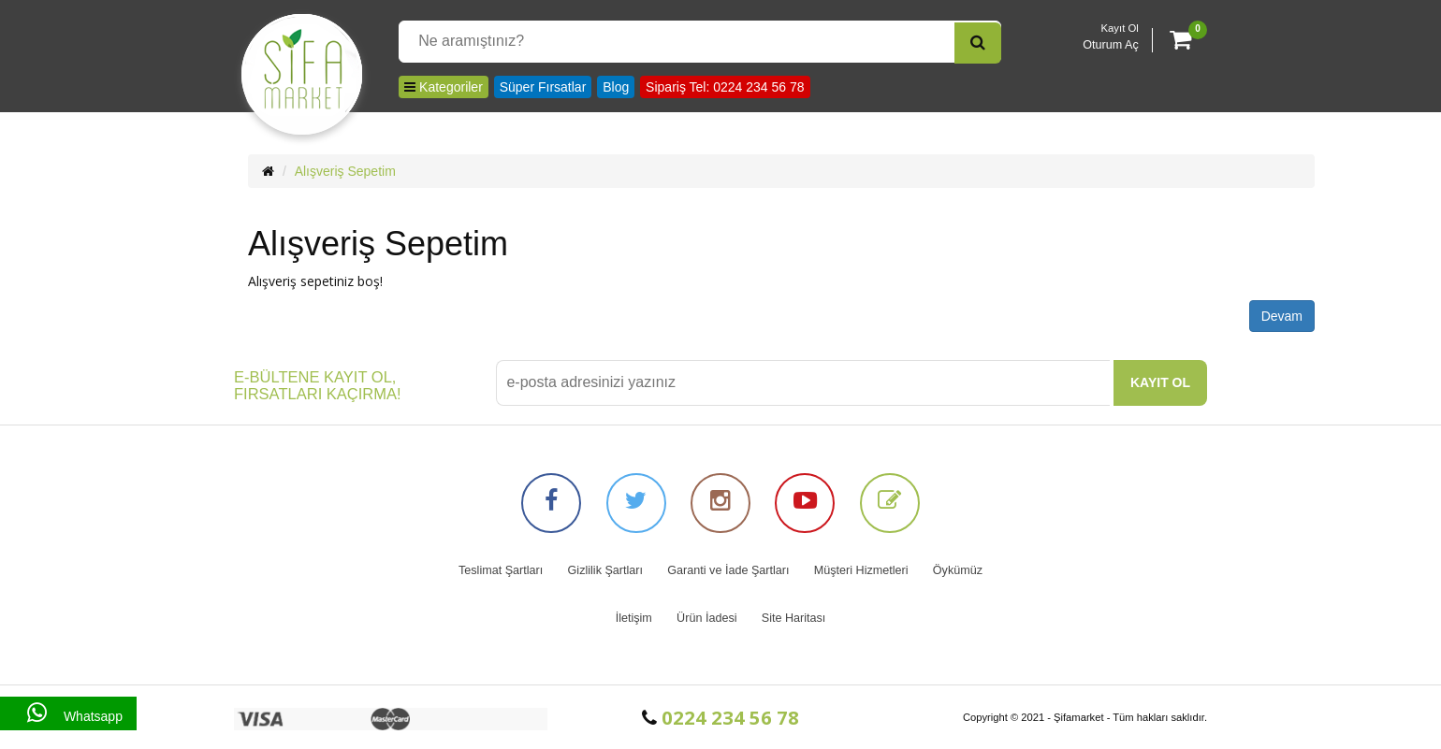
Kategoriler (443, 86)
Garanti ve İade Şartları (728, 570)
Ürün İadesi (706, 618)
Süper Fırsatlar (543, 86)
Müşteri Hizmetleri (861, 570)
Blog (616, 86)
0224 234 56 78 (720, 717)
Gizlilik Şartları (605, 570)
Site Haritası (794, 618)
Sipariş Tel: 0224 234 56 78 (725, 86)
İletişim (634, 618)
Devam (1282, 316)
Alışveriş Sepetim (345, 171)
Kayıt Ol (1120, 28)
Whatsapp (68, 713)
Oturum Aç (1111, 44)
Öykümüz (957, 570)
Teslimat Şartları (500, 570)
